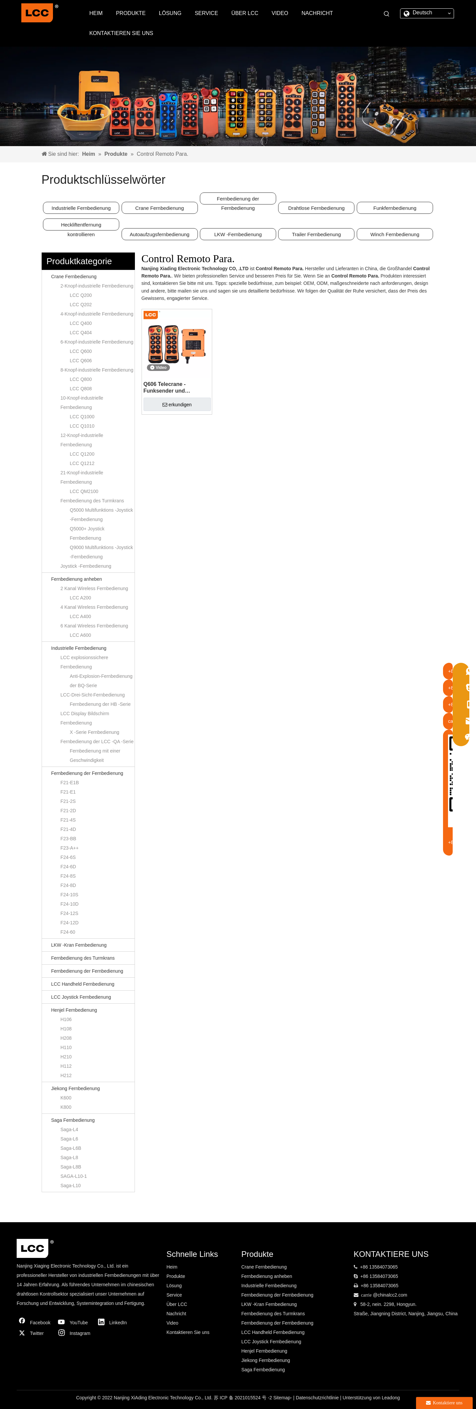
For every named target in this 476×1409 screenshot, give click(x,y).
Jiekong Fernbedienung (75, 1088)
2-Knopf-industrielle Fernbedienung (97, 286)
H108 (66, 1028)
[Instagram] (74, 1333)
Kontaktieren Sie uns (188, 1332)
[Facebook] (35, 1322)
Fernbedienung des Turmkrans (92, 500)
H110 (66, 1047)
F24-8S (68, 876)
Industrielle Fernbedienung (81, 208)
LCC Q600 (81, 351)
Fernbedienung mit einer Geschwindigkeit (95, 755)
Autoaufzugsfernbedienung (159, 234)
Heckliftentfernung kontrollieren (81, 226)
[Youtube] (74, 1322)
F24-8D (68, 885)
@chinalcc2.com (390, 1295)
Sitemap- (283, 1397)
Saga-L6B (71, 1148)
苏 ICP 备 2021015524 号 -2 (243, 1397)
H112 (66, 1066)
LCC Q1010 (82, 426)
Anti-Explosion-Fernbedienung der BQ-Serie (101, 680)
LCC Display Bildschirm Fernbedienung (85, 718)
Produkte (176, 1276)
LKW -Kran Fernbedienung (79, 945)
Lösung (174, 1285)
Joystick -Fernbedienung (86, 566)
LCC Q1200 (82, 454)
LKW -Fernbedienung (238, 234)
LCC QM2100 (84, 491)
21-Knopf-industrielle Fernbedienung (82, 477)
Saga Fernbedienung (73, 1120)
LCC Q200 (81, 295)
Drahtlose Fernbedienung (316, 208)
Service (174, 1295)
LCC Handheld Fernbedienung (83, 984)
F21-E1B (70, 782)
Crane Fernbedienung (159, 208)
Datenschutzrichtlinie (318, 1397)
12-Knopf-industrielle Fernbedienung (82, 440)
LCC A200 (80, 597)
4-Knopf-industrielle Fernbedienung (97, 314)
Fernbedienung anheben (76, 579)
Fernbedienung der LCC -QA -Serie (97, 741)
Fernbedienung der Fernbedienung (238, 200)
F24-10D (70, 904)
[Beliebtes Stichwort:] (386, 14)
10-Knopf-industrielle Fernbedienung (82, 402)
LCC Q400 (81, 323)
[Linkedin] (114, 1322)
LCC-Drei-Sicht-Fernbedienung (93, 694)
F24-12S (70, 913)
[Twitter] (35, 1333)
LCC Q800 (81, 379)
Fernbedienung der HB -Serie (100, 704)
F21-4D (68, 829)
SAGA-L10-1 (74, 1176)
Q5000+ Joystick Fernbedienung (87, 533)
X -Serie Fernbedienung (95, 732)
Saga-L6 (69, 1138)
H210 (66, 1056)
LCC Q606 (81, 360)
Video (173, 1323)
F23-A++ (70, 848)
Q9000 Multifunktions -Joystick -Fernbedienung (101, 552)
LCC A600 (80, 635)
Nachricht (176, 1313)
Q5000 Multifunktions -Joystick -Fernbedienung (101, 514)
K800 (66, 1107)
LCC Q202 (81, 304)
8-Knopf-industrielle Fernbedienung (97, 370)
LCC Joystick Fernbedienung (81, 997)
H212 (66, 1075)
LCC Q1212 (82, 463)
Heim (172, 1267)
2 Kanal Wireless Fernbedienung (94, 588)
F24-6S (68, 857)
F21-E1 (68, 792)
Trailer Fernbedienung (316, 234)
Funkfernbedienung (394, 208)
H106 (66, 1019)
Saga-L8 (69, 1157)
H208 (66, 1038)
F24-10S (70, 894)
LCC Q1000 (82, 416)
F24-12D (70, 922)
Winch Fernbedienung (394, 234)
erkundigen (177, 404)
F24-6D (68, 866)
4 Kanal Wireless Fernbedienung (94, 607)
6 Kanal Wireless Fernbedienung (94, 625)
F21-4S (68, 820)
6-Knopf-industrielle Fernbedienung (97, 342)
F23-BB (68, 838)
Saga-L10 (71, 1185)
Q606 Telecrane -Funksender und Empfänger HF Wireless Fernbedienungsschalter (175, 387)
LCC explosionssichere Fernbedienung (84, 662)
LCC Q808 (81, 388)
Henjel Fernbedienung (74, 1010)
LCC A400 (80, 616)
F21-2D (68, 810)
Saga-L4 (69, 1129)
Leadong (391, 1397)
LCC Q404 (81, 332)
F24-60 (68, 932)
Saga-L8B (71, 1166)
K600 (66, 1097)
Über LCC (177, 1304)
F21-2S (68, 801)
